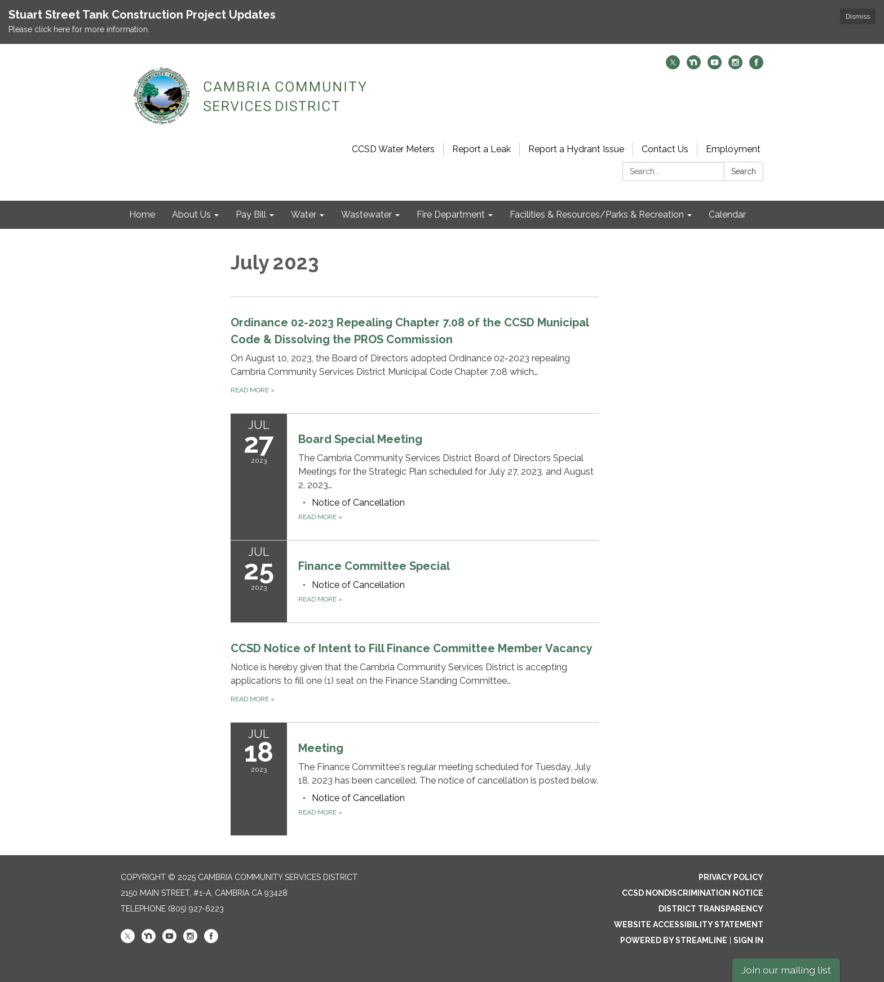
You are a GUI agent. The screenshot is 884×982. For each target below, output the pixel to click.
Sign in (748, 940)
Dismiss (858, 16)
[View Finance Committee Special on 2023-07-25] (448, 566)
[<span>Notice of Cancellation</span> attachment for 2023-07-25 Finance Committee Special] (358, 585)
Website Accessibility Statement (688, 924)
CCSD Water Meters (393, 149)
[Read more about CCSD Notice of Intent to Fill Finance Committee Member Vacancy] (415, 672)
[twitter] (673, 66)
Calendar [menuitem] (727, 214)
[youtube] (715, 66)
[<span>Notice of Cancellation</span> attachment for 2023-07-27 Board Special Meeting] (358, 502)
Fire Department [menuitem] (451, 214)
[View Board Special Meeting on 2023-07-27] (448, 461)
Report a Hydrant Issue (576, 149)
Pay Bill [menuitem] (251, 214)
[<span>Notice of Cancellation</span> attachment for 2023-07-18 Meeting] (358, 798)
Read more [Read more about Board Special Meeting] (320, 517)
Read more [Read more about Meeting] (320, 812)
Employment (733, 149)
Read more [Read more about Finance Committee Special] (320, 599)
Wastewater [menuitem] (366, 214)
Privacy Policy (731, 877)
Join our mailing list (786, 970)
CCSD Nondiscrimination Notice (692, 892)
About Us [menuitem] (191, 214)
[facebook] (756, 66)
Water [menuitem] (303, 214)
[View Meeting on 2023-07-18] (448, 764)
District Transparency (710, 908)
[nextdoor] (694, 66)
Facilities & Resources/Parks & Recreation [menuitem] (597, 214)
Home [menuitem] (142, 214)
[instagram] (735, 66)
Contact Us (665, 149)
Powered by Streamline (673, 940)
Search (743, 171)
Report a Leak (481, 149)
